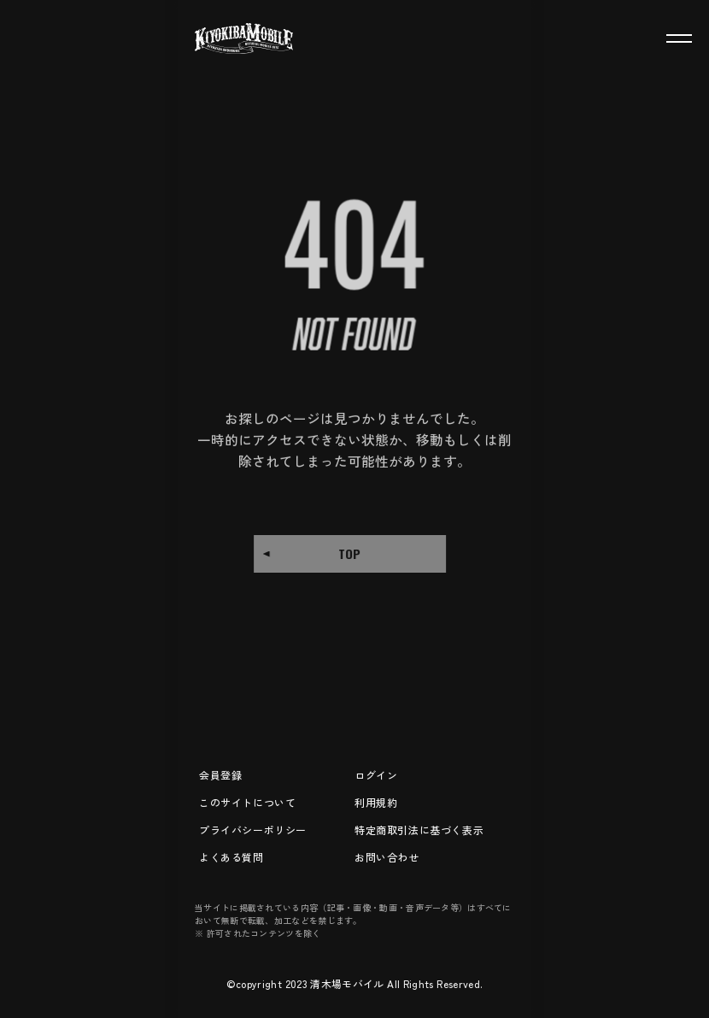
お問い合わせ (386, 857)
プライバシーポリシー (253, 829)
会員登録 (220, 775)
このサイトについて (247, 802)
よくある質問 (231, 857)
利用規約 (375, 802)
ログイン (375, 775)
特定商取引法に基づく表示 (418, 829)
